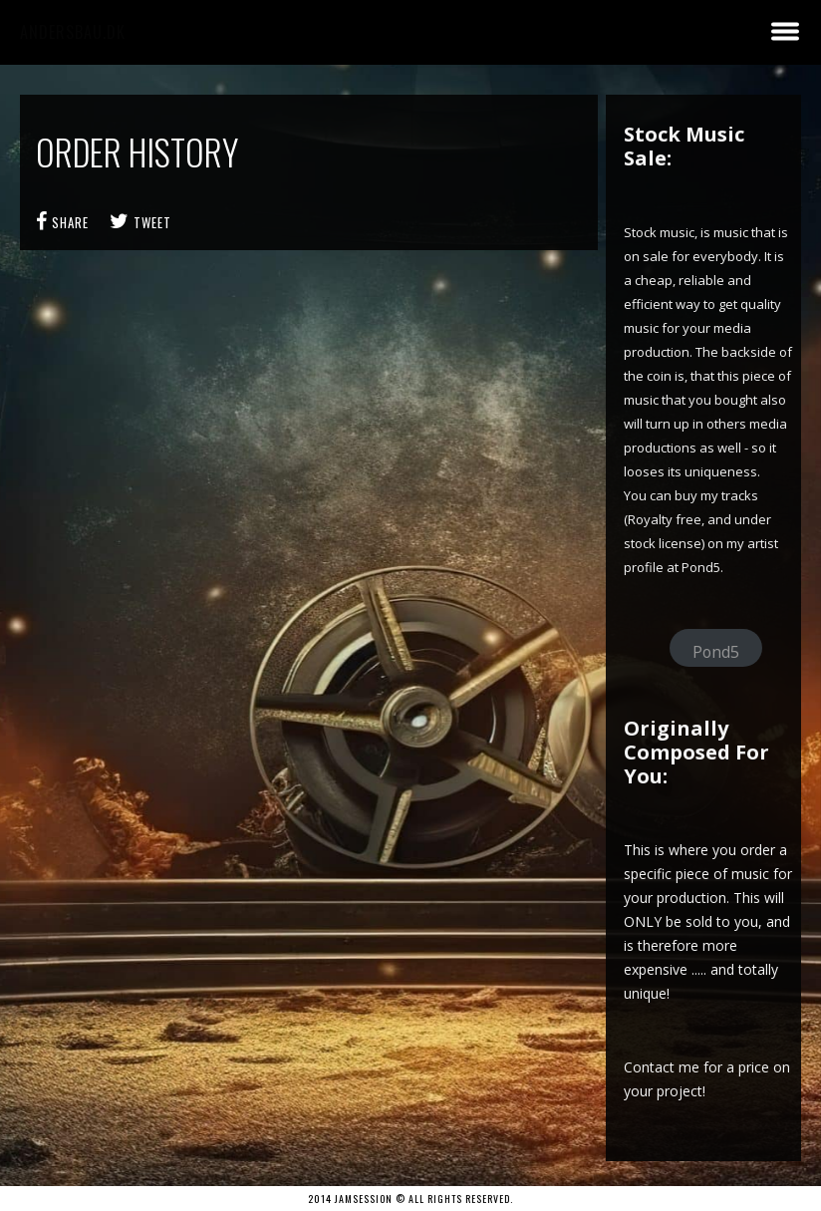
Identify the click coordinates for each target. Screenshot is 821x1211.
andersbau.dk (73, 32)
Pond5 (715, 652)
